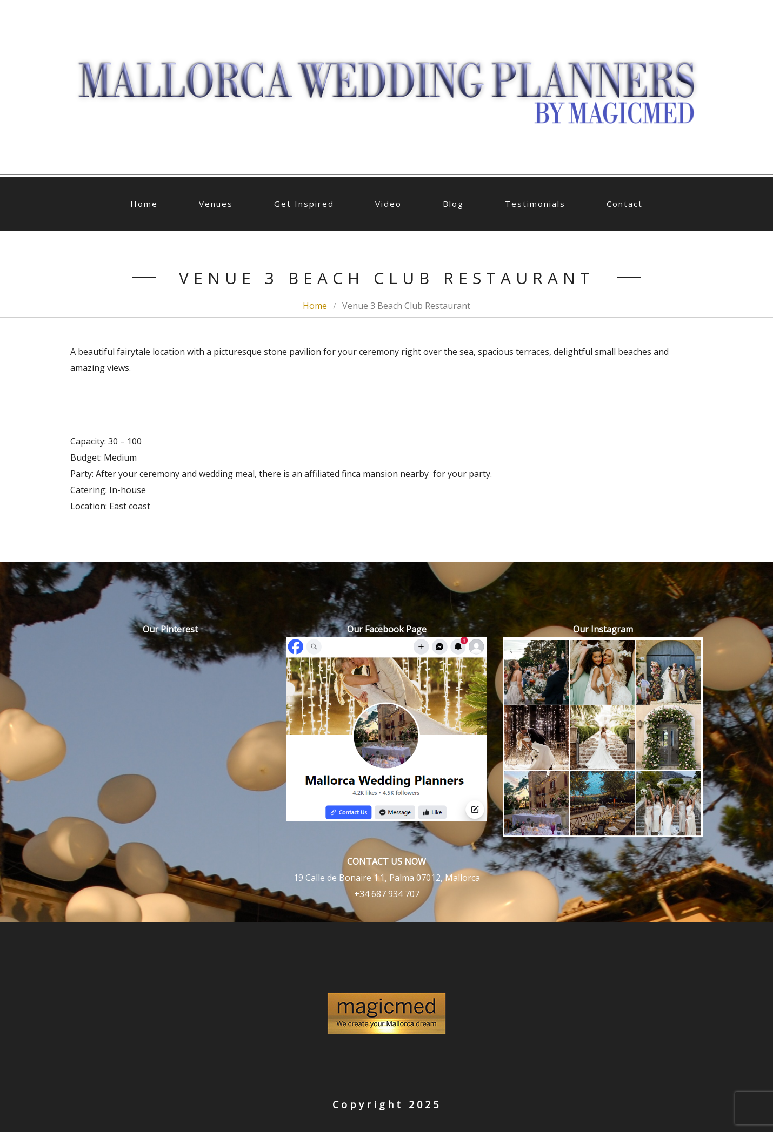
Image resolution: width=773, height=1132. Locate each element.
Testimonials (535, 203)
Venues (216, 203)
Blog (453, 203)
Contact (625, 203)
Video (388, 203)
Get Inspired (304, 203)
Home (144, 203)
